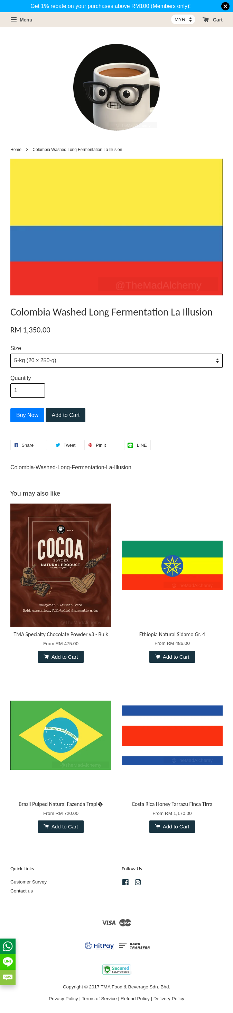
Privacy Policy (63, 998)
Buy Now (27, 415)
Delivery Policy (168, 998)
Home (15, 149)
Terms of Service (99, 998)
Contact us (21, 891)
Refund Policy (135, 998)
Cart (212, 20)
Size (15, 348)
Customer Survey (28, 882)
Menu (21, 20)
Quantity (20, 378)
